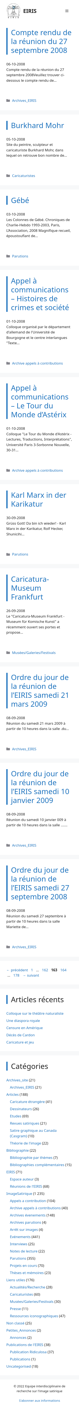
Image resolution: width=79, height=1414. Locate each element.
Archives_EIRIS (24, 100)
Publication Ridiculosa (28, 1351)
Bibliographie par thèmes (31, 1157)
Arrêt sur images (24, 1229)
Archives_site (17, 1080)
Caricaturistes (23, 175)
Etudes (15, 1116)
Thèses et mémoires (27, 1272)
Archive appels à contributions (37, 363)
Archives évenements (28, 1215)
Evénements (20, 1236)
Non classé (15, 1323)
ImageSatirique (19, 1193)
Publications (20, 1359)
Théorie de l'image (25, 1143)
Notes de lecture (23, 1251)
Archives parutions (25, 1222)
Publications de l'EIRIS (24, 1344)
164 (63, 970)
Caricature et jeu (20, 1042)
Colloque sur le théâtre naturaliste (35, 1013)
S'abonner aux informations (39, 1400)
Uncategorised (18, 1366)
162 (45, 970)
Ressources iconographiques (34, 1315)
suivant (30, 975)
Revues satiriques (24, 1123)
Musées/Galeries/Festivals (34, 652)
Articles (12, 1094)
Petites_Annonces (21, 1330)
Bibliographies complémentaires (37, 1164)
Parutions (20, 256)
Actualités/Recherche (27, 1287)
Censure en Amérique (24, 1027)
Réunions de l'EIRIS (26, 1186)
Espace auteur (22, 1179)
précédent (17, 970)
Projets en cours (23, 1265)
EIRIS (30, 10)
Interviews (18, 1243)
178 (16, 975)
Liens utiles (15, 1279)
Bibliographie (17, 1150)
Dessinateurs (21, 1108)
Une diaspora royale (23, 1020)
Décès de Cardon (20, 1035)
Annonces (18, 1337)
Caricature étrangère (27, 1101)
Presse (15, 1308)
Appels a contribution (28, 1200)
